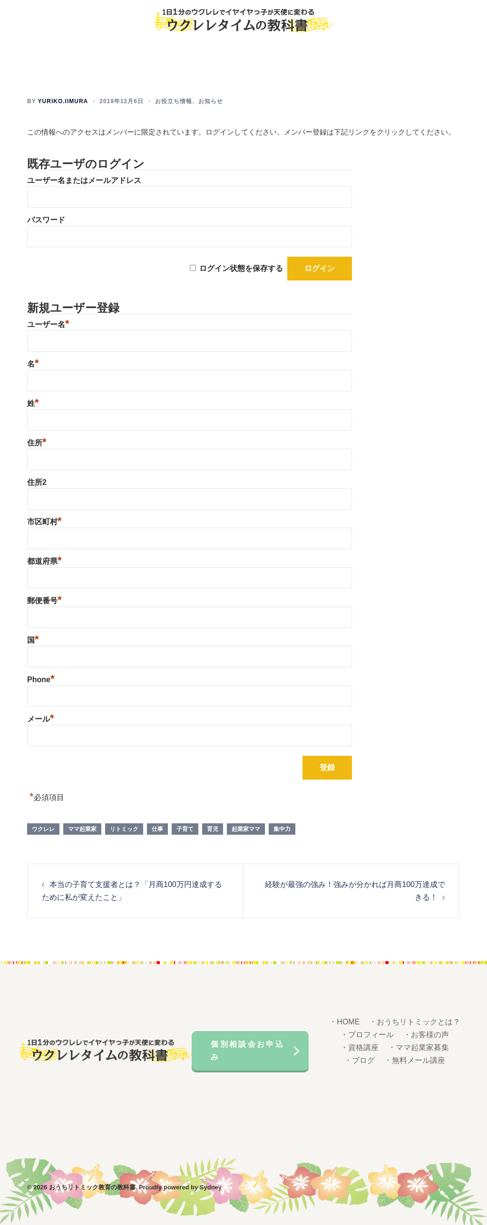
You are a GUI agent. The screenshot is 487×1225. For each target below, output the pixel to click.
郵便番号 (44, 600)
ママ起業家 (82, 828)
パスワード (46, 219)
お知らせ (210, 100)
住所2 (37, 482)
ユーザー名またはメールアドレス (84, 180)
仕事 (157, 828)
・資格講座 (360, 1047)
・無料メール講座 (414, 1060)
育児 (212, 828)
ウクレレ (43, 828)
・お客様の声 (426, 1035)
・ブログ (359, 1060)
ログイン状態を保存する (241, 268)
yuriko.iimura (63, 100)
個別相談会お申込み (247, 1049)
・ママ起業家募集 (418, 1047)
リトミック (124, 828)
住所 (37, 442)
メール (40, 718)
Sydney (211, 1186)
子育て (185, 828)
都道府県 (44, 561)
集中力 (282, 828)
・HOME (344, 1022)
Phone (40, 679)
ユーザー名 (48, 324)
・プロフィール (367, 1035)
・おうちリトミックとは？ (414, 1022)
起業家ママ (246, 828)
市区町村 (44, 521)
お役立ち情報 (173, 100)
